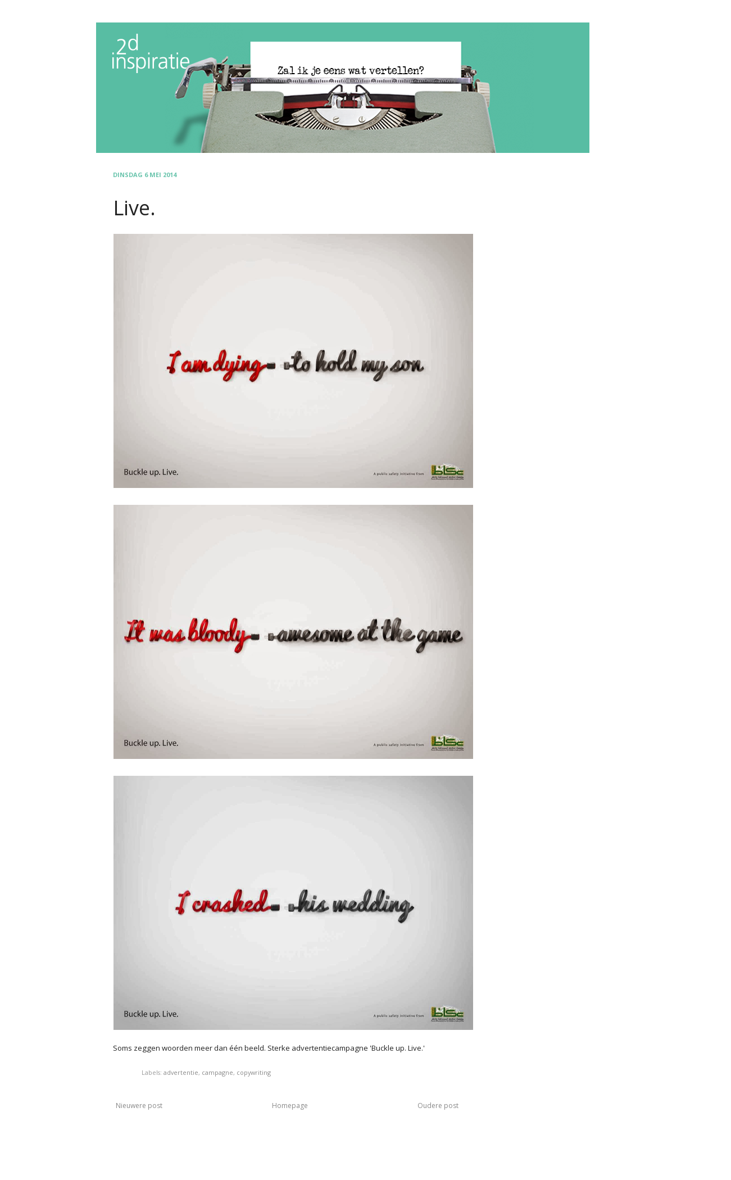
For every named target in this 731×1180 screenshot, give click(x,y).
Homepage (290, 1105)
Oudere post (437, 1105)
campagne (217, 1072)
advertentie (181, 1072)
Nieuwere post (139, 1105)
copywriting (254, 1072)
